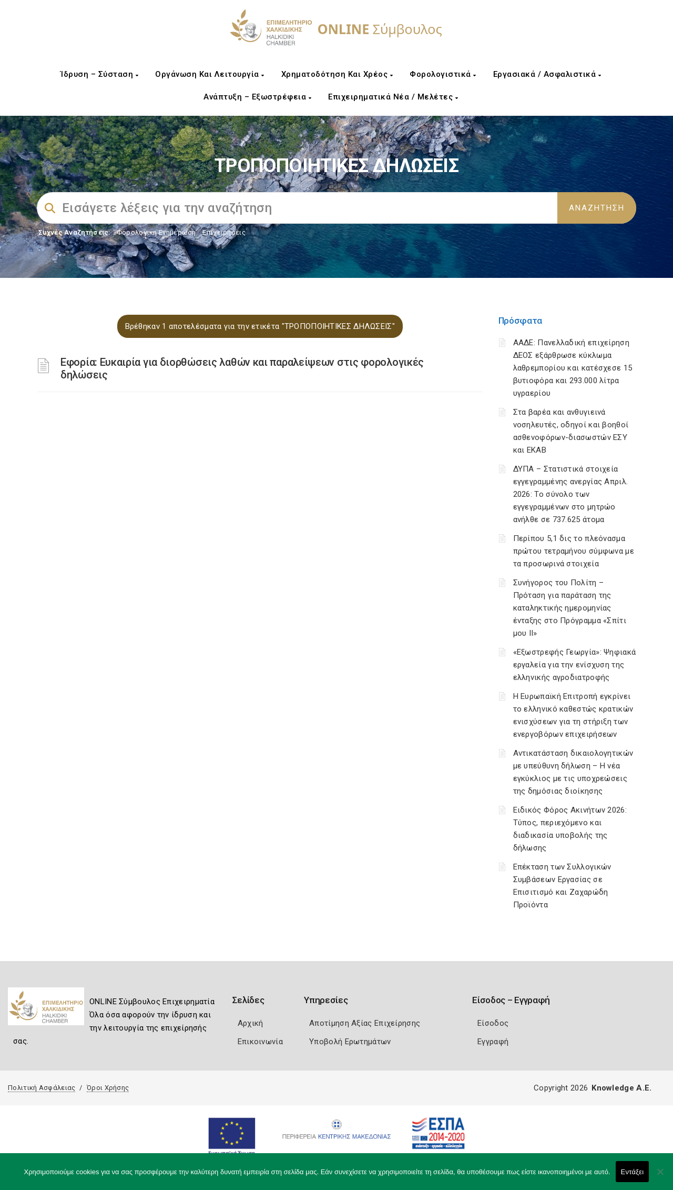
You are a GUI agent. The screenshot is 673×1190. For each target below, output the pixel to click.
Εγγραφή (492, 1041)
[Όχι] (660, 1176)
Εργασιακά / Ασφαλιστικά (547, 74)
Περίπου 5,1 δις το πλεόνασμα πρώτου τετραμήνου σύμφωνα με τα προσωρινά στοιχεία (573, 551)
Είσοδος (492, 1023)
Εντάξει (632, 1172)
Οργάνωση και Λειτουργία (209, 74)
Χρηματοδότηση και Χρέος (337, 74)
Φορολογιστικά (443, 74)
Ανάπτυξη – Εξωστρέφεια (257, 97)
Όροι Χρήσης (108, 1088)
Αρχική (250, 1023)
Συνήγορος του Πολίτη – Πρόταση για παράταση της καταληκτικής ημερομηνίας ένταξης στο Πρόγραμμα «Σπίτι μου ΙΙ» (569, 608)
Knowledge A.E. (621, 1088)
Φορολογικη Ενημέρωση (156, 232)
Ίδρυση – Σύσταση (99, 74)
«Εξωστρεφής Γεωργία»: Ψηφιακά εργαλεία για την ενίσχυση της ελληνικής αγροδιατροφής (574, 664)
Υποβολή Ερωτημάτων (350, 1041)
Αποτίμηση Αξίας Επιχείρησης (364, 1023)
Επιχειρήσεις (224, 232)
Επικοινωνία (260, 1041)
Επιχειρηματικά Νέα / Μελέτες (393, 97)
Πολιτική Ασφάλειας (41, 1088)
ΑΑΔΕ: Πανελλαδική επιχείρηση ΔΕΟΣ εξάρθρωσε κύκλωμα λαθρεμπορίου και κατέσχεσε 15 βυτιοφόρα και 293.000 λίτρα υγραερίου (573, 368)
